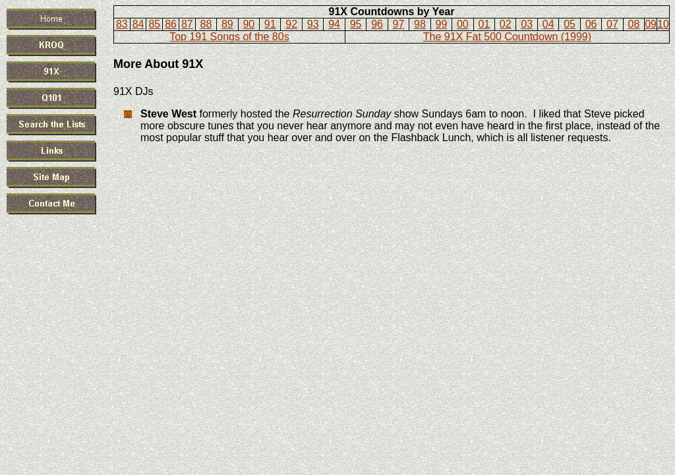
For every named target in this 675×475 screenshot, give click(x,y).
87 (187, 24)
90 (248, 24)
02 (506, 24)
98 (420, 24)
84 (138, 24)
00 (463, 24)
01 (484, 24)
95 (356, 24)
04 (548, 24)
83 (122, 24)
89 (227, 24)
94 (334, 24)
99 (441, 24)
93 (313, 24)
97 (399, 24)
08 (634, 24)
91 (270, 24)
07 (612, 24)
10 (663, 24)
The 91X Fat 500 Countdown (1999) (507, 36)
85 (154, 24)
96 (377, 24)
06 (591, 24)
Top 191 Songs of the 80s (229, 36)
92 (291, 24)
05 (569, 24)
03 (527, 24)
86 (171, 24)
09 (651, 24)
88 (206, 24)
